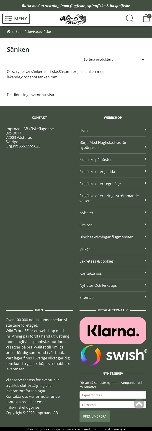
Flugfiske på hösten (113, 159)
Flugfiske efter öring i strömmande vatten (113, 198)
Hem (113, 130)
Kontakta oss (113, 273)
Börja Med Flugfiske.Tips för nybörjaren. (113, 145)
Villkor (113, 249)
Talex (45, 429)
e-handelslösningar (113, 429)
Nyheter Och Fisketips (113, 285)
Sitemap (113, 297)
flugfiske (77, 5)
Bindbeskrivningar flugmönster (113, 237)
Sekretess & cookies (113, 261)
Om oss (113, 224)
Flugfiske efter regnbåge (113, 183)
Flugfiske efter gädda (113, 171)
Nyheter (113, 212)
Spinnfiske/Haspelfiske (33, 31)
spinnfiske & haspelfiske (108, 5)
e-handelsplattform (75, 429)
